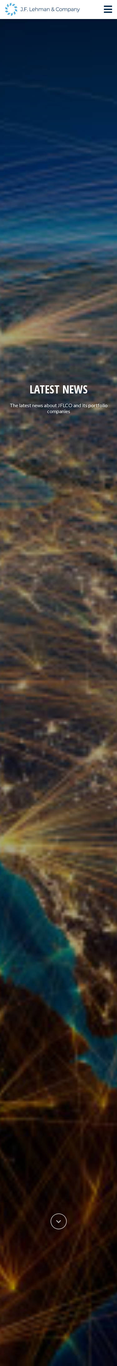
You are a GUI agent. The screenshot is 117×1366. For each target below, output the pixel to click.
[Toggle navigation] (108, 9)
